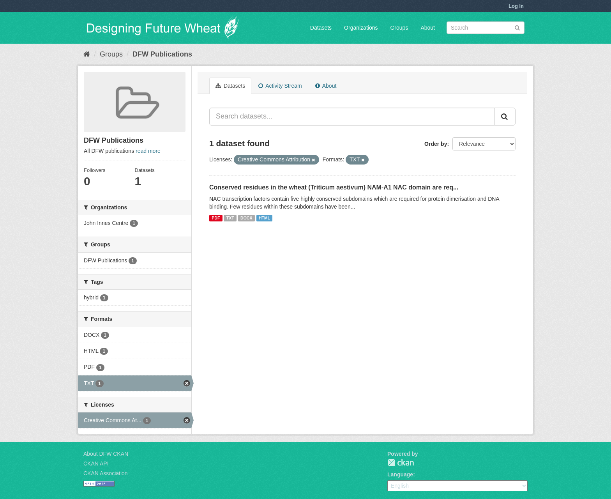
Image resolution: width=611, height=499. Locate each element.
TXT (230, 218)
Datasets (321, 28)
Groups (399, 28)
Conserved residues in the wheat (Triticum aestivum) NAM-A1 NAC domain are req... (333, 187)
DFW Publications (162, 54)
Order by (435, 144)
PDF (216, 218)
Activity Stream (280, 86)
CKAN (400, 462)
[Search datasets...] (352, 117)
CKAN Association (105, 473)
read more (148, 151)
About (427, 28)
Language (400, 474)
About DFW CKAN (105, 454)
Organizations (361, 28)
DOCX (246, 218)
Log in (516, 6)
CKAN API (96, 463)
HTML (264, 218)
